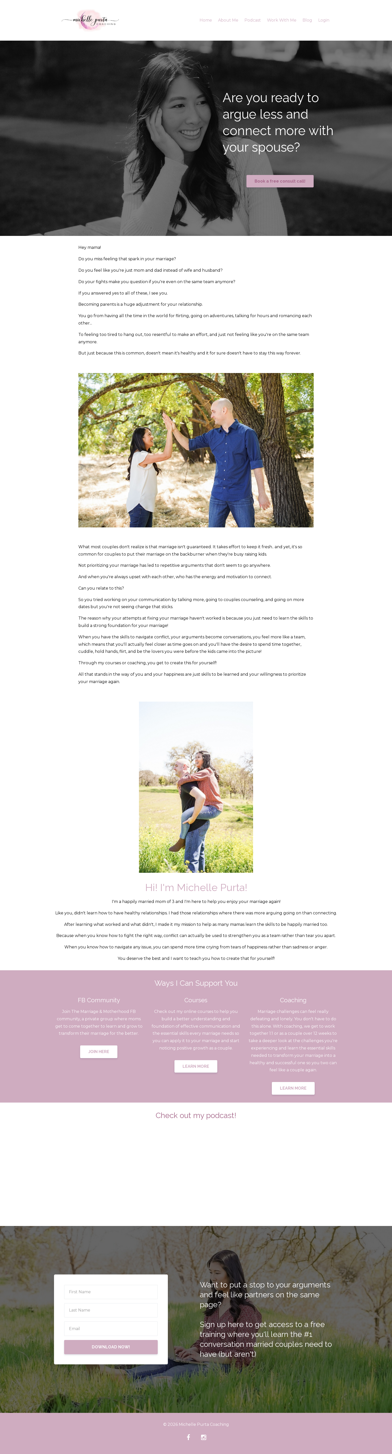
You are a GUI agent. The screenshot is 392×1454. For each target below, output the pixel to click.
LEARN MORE (196, 1066)
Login (323, 20)
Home (206, 20)
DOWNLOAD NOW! (111, 1347)
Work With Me (281, 20)
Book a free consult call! (280, 181)
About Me (228, 20)
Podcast (252, 20)
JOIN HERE (98, 1051)
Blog (307, 20)
